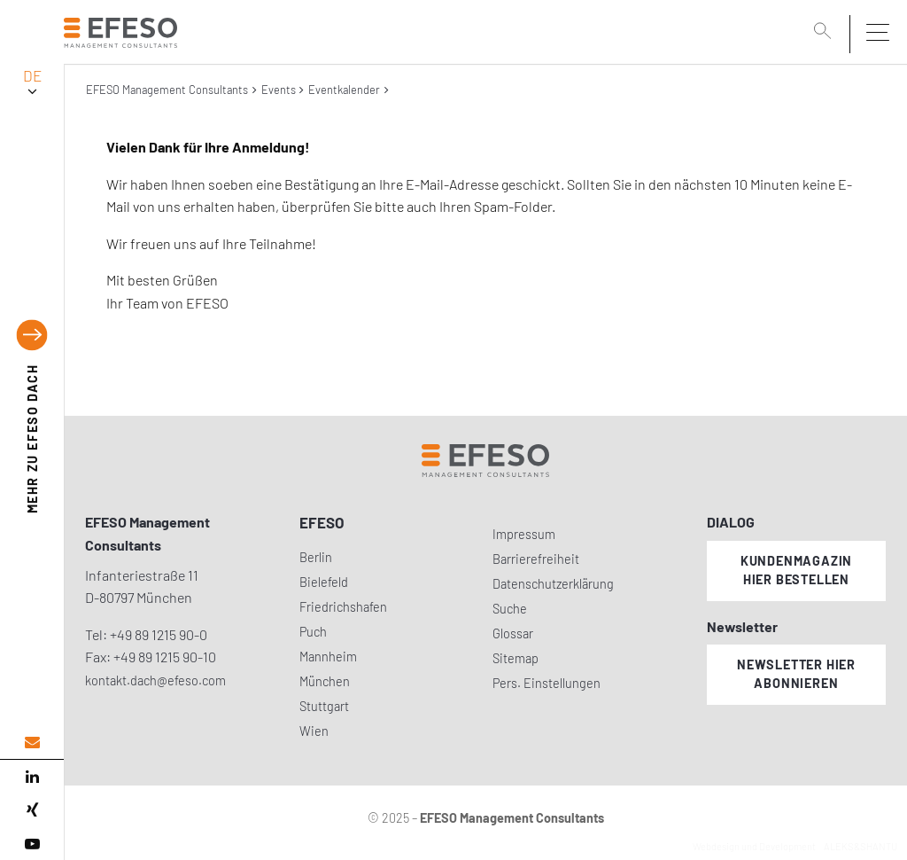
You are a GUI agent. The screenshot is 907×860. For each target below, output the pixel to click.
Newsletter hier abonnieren (796, 674)
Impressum (523, 534)
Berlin (315, 557)
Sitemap (515, 658)
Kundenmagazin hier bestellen (796, 570)
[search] (825, 33)
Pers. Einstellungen (546, 683)
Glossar (512, 633)
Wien (314, 731)
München (324, 681)
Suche (509, 608)
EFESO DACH (32, 439)
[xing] (32, 810)
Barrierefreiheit (535, 559)
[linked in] (32, 777)
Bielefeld (323, 582)
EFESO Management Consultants (167, 89)
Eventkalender (344, 89)
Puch (313, 631)
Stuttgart (324, 706)
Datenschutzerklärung (553, 583)
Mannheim (328, 656)
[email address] (32, 742)
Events (278, 89)
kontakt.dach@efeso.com (155, 680)
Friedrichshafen (343, 606)
